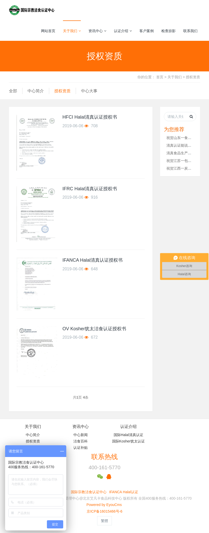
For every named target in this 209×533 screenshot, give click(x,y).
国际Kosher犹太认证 (128, 441)
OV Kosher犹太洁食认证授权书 (94, 328)
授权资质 (193, 77)
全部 (13, 91)
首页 (159, 77)
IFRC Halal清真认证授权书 (89, 188)
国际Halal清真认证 (128, 435)
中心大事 (89, 91)
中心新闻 (80, 435)
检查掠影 (168, 31)
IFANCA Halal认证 (123, 492)
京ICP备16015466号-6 (104, 511)
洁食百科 (80, 441)
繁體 (104, 521)
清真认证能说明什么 (182, 145)
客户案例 (146, 31)
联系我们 (190, 31)
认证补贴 (80, 448)
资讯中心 (97, 31)
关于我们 (72, 31)
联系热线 (104, 457)
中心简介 (36, 91)
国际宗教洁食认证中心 (89, 492)
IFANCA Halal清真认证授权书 (92, 260)
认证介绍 (123, 31)
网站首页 (48, 31)
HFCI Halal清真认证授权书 (89, 117)
